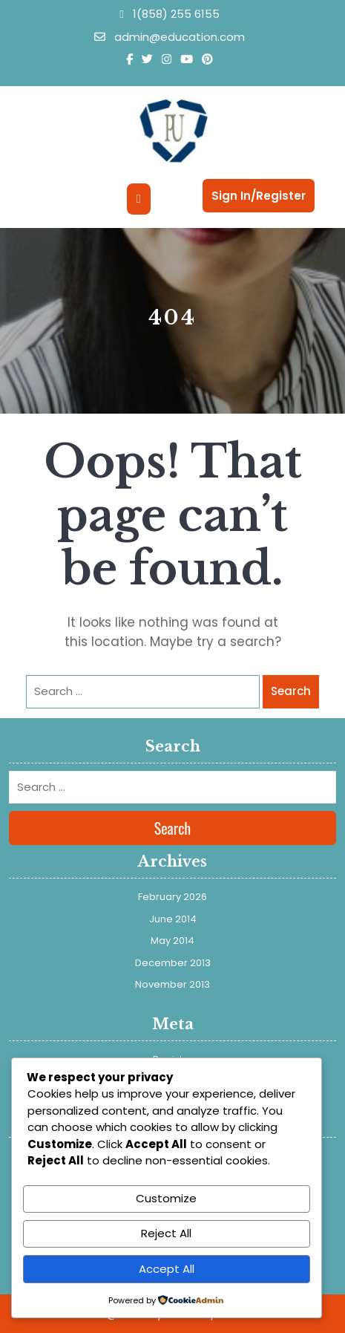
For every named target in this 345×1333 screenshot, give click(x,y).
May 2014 (172, 940)
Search (291, 691)
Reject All (166, 1233)
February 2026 (172, 897)
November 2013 (172, 984)
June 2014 (173, 919)
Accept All (166, 1269)
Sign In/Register (258, 195)
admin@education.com (169, 37)
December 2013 (173, 963)
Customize (166, 1198)
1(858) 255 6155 (169, 14)
